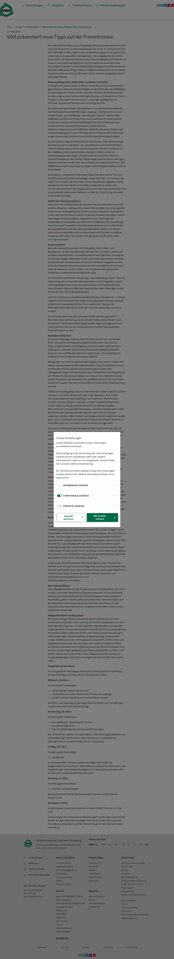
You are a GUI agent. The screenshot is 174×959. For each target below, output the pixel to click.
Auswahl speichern (73, 517)
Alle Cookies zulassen (104, 517)
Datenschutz (62, 477)
